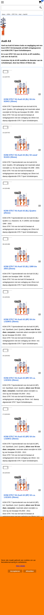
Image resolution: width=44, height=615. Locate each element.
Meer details (20, 566)
